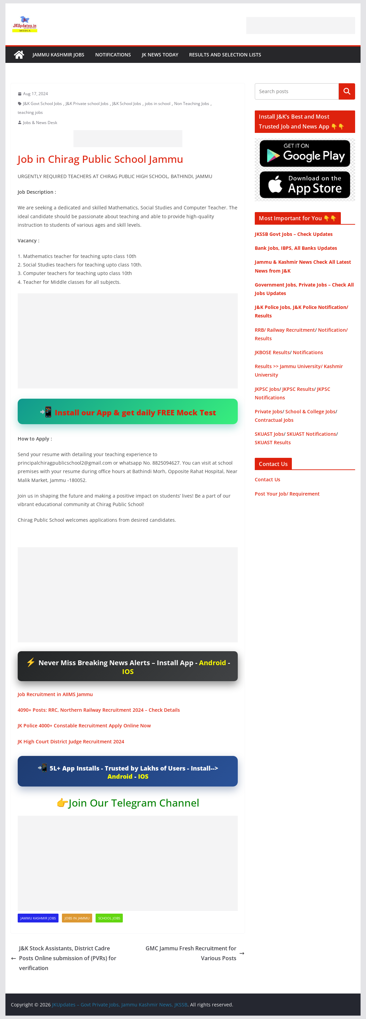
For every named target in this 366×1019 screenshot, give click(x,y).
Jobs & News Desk (40, 122)
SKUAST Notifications (311, 434)
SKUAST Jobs (269, 434)
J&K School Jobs (126, 103)
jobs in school (157, 103)
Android (212, 662)
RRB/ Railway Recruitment (285, 330)
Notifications (113, 54)
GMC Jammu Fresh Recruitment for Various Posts (195, 953)
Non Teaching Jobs (191, 103)
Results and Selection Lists (225, 54)
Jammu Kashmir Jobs (58, 54)
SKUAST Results (273, 442)
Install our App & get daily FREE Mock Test (135, 412)
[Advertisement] (300, 25)
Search (347, 91)
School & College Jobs (310, 411)
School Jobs (109, 918)
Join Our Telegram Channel (134, 803)
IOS (128, 671)
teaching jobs (30, 112)
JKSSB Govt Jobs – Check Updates (294, 234)
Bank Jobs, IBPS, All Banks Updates (296, 248)
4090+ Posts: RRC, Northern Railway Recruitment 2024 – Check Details (99, 710)
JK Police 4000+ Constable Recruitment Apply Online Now (84, 725)
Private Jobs (268, 411)
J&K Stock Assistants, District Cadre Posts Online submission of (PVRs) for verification (63, 958)
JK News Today (160, 54)
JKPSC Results (298, 389)
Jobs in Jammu (77, 918)
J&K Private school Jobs (87, 103)
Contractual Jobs (274, 420)
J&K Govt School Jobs (42, 103)
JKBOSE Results (272, 352)
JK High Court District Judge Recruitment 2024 (71, 741)
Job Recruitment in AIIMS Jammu (55, 694)
